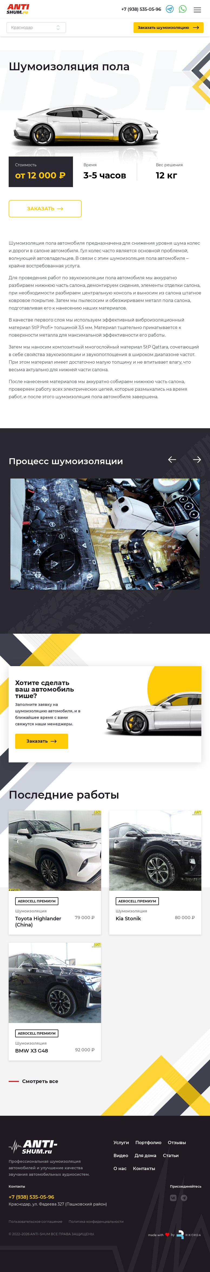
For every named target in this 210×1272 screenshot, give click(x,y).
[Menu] (197, 9)
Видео (121, 1155)
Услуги (121, 1142)
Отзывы (177, 1142)
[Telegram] (184, 1198)
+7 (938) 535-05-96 (31, 1197)
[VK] (173, 1198)
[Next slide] (197, 459)
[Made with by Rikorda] (174, 1235)
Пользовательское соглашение (35, 1221)
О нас (120, 1168)
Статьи (171, 1155)
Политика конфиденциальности (96, 1221)
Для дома (145, 1155)
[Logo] (17, 9)
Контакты (144, 1168)
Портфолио (148, 1142)
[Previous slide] (172, 459)
